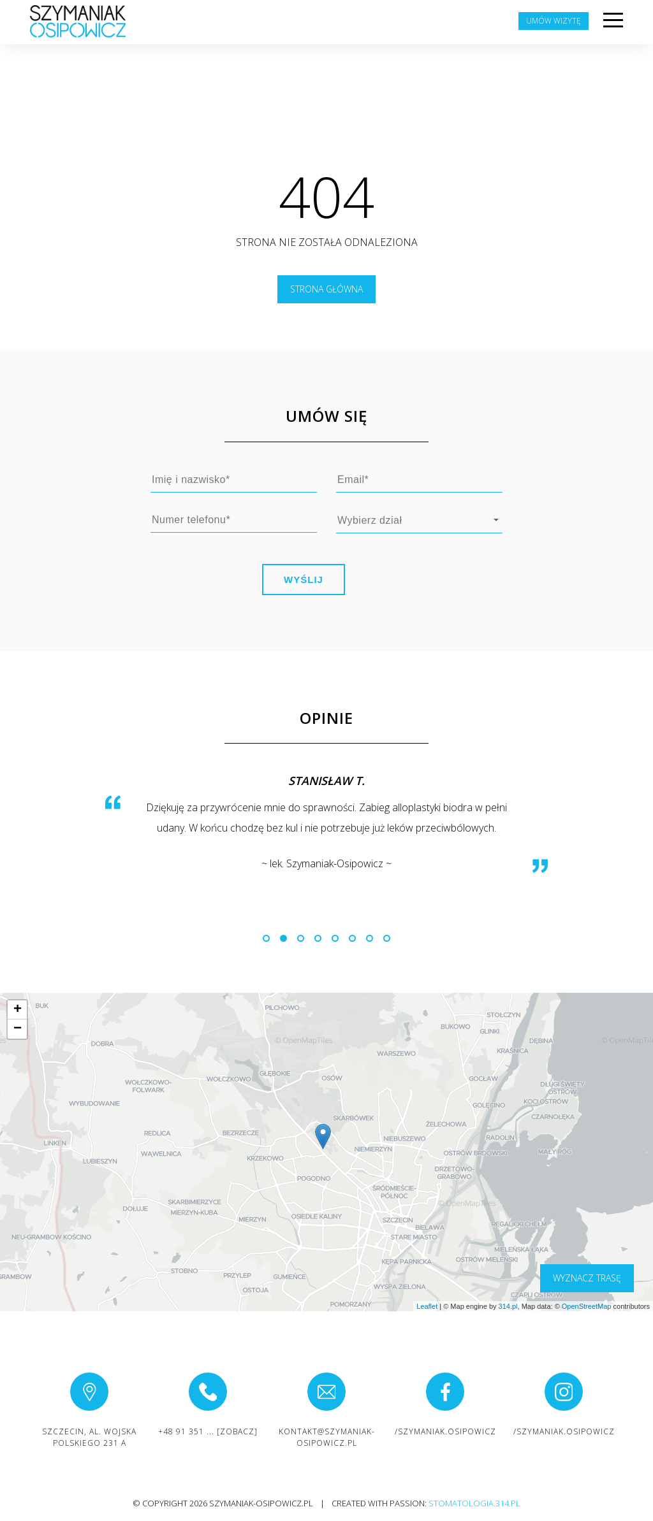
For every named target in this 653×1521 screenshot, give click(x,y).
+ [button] (17, 1010)
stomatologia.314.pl (474, 1503)
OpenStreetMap (587, 1306)
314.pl (508, 1306)
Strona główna (326, 289)
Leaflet (426, 1306)
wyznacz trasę (587, 1278)
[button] (266, 938)
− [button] (17, 1029)
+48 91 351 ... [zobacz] (208, 1431)
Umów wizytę (553, 20)
